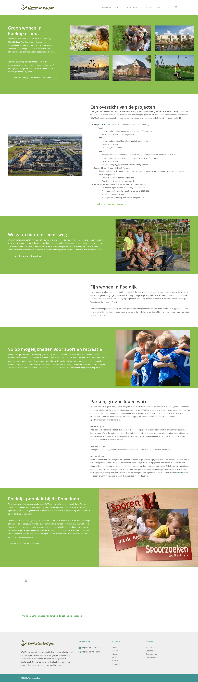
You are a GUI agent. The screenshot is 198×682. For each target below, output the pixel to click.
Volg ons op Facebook (89, 648)
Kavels (115, 651)
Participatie (116, 664)
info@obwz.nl (74, 535)
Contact (115, 660)
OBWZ (115, 657)
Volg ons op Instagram (89, 652)
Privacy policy (151, 654)
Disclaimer (150, 647)
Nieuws (115, 654)
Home (114, 647)
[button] (32, 78)
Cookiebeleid (151, 657)
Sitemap (149, 651)
